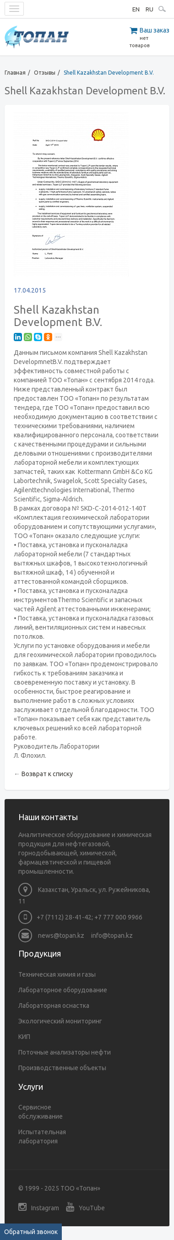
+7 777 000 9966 (118, 917)
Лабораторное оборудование (62, 990)
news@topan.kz (51, 935)
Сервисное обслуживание (40, 1112)
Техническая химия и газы (57, 974)
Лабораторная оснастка (53, 1005)
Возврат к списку (47, 774)
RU (149, 9)
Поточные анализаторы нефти (64, 1052)
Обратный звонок (31, 1231)
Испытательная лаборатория (42, 1136)
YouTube (85, 1207)
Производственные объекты (62, 1067)
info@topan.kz (112, 935)
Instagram (38, 1207)
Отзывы (44, 73)
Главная (15, 73)
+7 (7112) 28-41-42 (64, 917)
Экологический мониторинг (60, 1021)
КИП (24, 1036)
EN (136, 9)
